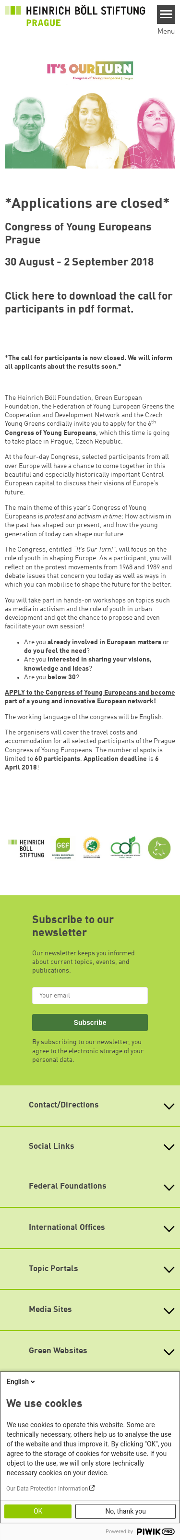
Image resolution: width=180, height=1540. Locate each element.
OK (38, 1511)
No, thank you (125, 1511)
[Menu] (166, 14)
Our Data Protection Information (47, 1488)
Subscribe (90, 1022)
